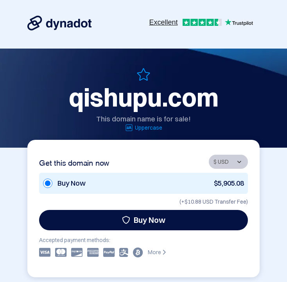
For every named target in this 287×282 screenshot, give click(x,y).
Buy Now (143, 220)
